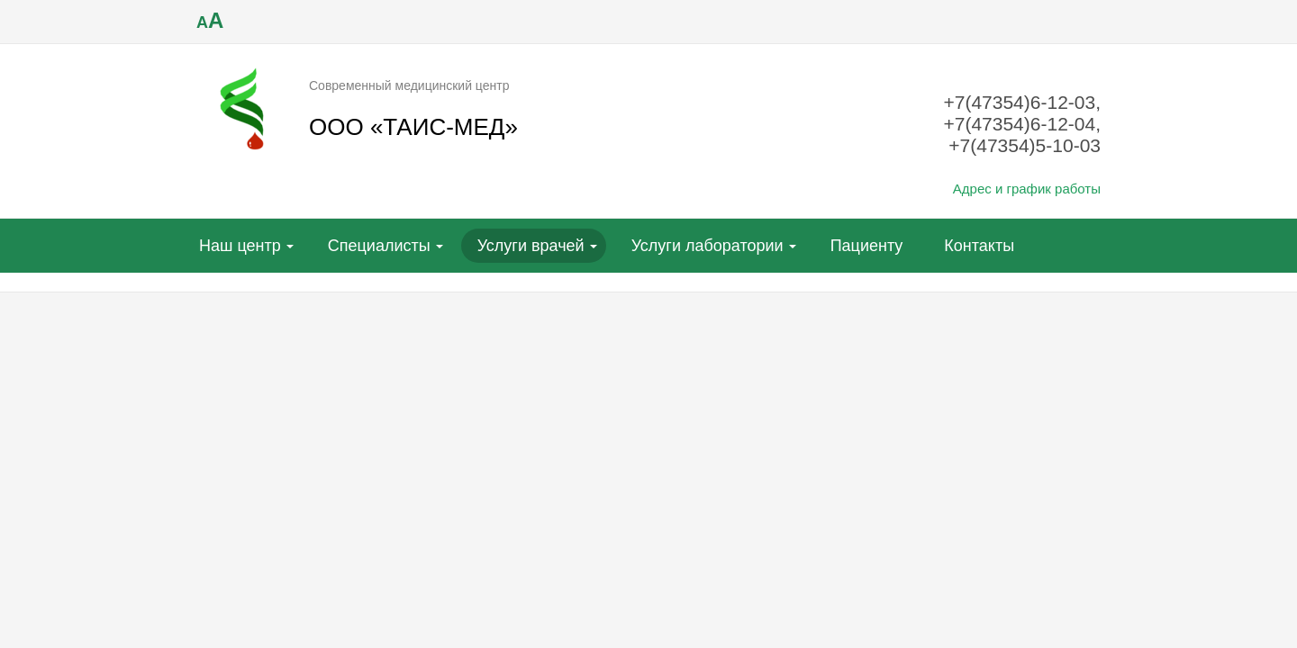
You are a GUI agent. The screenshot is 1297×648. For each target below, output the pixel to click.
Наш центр (240, 246)
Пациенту (866, 246)
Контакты (979, 246)
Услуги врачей (531, 246)
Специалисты (379, 246)
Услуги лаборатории (707, 246)
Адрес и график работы (1027, 188)
